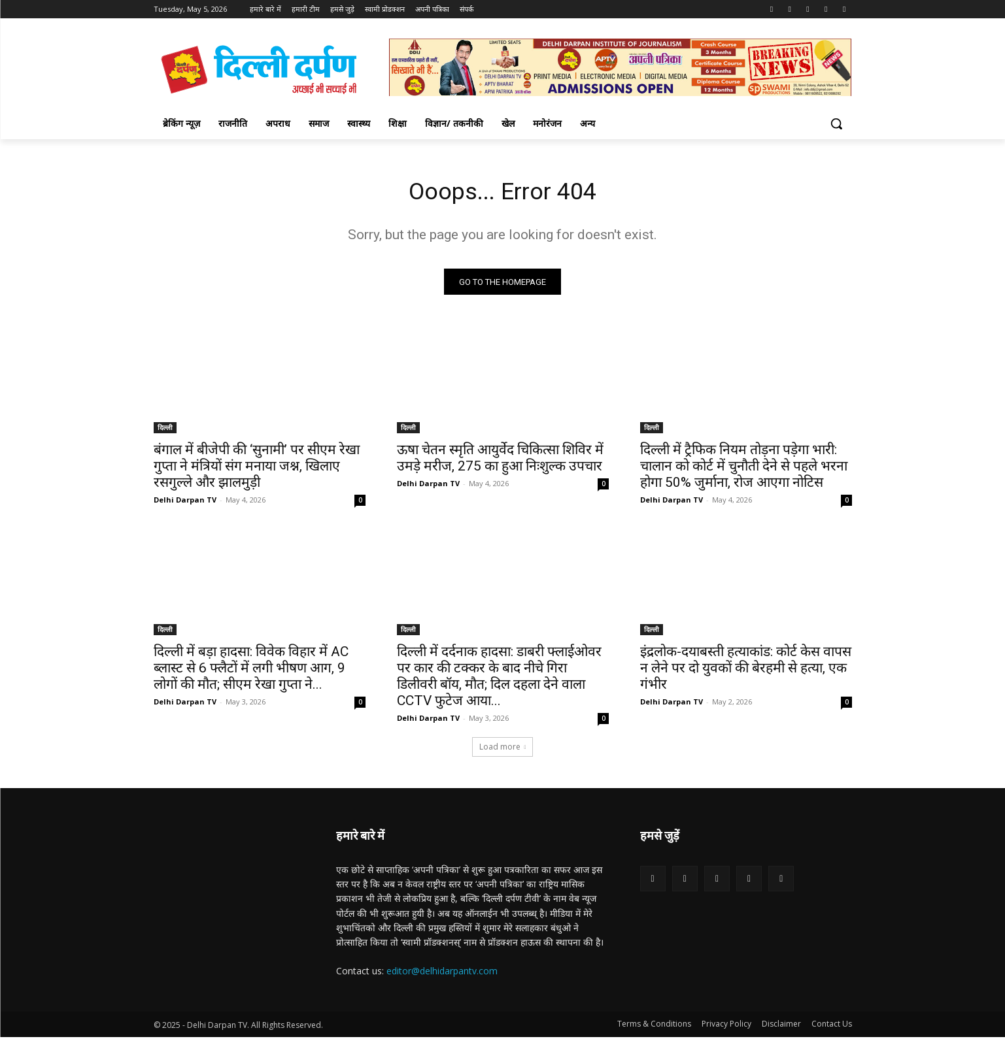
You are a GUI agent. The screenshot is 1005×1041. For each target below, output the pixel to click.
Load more (502, 750)
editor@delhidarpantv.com (442, 974)
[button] (836, 123)
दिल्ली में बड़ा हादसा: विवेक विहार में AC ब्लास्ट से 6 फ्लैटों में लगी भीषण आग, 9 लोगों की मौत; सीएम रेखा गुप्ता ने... (251, 672)
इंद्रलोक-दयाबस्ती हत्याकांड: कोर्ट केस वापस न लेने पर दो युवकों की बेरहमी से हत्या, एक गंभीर (745, 672)
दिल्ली (165, 431)
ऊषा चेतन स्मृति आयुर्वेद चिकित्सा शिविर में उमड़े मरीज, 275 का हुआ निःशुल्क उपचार (500, 462)
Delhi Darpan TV (185, 503)
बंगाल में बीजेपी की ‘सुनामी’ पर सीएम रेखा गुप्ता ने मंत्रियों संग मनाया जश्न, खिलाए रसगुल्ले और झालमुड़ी (257, 470)
